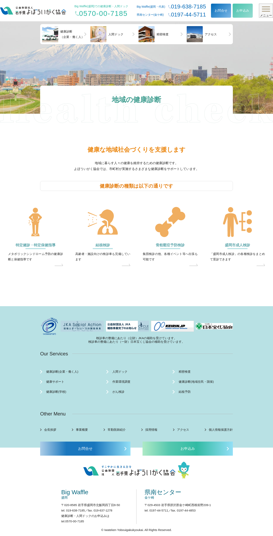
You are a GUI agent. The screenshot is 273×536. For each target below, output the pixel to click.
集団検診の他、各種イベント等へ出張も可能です (170, 256)
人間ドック (106, 34)
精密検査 (154, 34)
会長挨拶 (50, 429)
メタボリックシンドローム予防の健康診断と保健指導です (35, 256)
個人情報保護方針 (221, 429)
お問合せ (221, 10)
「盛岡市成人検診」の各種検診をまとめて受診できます (237, 256)
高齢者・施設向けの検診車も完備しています (102, 256)
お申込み (242, 10)
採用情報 (151, 429)
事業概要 (82, 429)
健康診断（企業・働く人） (63, 34)
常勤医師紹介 (117, 429)
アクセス (202, 34)
